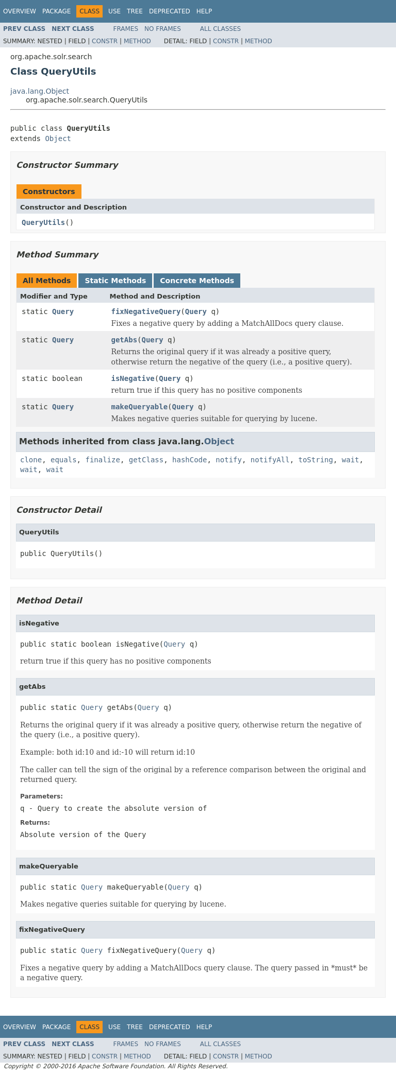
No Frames (162, 28)
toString (316, 460)
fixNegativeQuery (146, 311)
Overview (19, 11)
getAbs (124, 340)
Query (63, 311)
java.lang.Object (39, 91)
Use (114, 11)
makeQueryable (139, 407)
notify (229, 460)
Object (58, 138)
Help (204, 11)
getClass (146, 460)
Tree (135, 11)
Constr (105, 41)
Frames (126, 28)
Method (137, 41)
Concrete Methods (197, 280)
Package (56, 11)
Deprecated (169, 11)
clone (31, 460)
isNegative (133, 378)
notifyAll (270, 460)
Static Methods (115, 280)
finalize (102, 460)
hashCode (189, 460)
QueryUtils (43, 222)
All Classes (220, 28)
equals (64, 460)
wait (350, 460)
